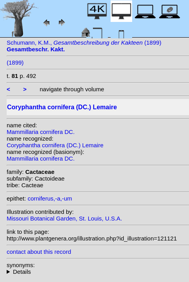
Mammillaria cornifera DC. (41, 131)
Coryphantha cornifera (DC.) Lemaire (55, 145)
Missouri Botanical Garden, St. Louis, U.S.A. (64, 218)
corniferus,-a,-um (49, 198)
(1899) (15, 62)
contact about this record (39, 251)
